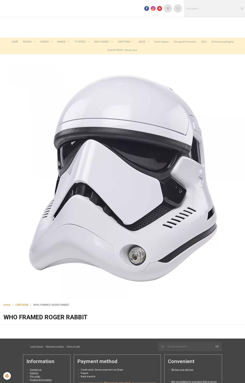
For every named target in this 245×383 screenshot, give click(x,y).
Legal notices (36, 347)
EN (177, 8)
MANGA (61, 42)
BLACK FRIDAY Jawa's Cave (122, 50)
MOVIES (26, 42)
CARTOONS (124, 42)
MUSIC (143, 42)
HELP (205, 42)
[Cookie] (7, 376)
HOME (13, 42)
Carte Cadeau (162, 42)
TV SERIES (80, 42)
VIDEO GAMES (102, 42)
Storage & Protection (186, 42)
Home (7, 305)
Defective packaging (224, 42)
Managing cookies (55, 347)
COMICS (43, 42)
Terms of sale (73, 347)
